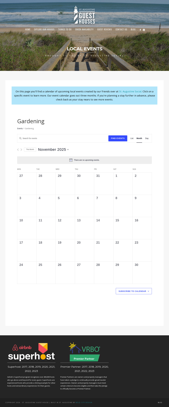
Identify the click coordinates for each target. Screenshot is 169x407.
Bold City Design (84, 402)
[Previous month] (18, 149)
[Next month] (21, 149)
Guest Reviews (104, 29)
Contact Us (121, 29)
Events (20, 128)
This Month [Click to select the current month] (30, 149)
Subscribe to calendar (132, 291)
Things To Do (65, 29)
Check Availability (84, 29)
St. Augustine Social (130, 91)
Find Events (118, 138)
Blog (133, 29)
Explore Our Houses (44, 29)
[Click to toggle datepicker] (53, 149)
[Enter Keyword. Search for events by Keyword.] (62, 138)
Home (27, 29)
